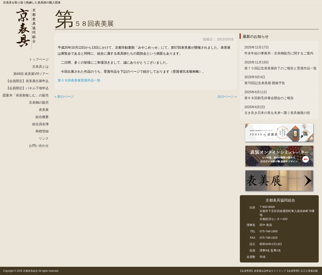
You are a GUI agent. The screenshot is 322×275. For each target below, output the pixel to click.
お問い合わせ (39, 145)
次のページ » (227, 96)
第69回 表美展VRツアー (31, 74)
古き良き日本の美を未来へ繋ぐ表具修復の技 (277, 110)
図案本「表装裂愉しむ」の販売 (26, 95)
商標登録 (42, 131)
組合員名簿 (40, 124)
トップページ (39, 59)
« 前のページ (64, 96)
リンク (44, 138)
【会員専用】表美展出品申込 (255, 270)
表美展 (44, 109)
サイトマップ (278, 270)
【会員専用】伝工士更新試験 (302, 270)
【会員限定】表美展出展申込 (27, 81)
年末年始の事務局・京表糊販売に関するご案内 (278, 50)
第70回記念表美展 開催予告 (264, 80)
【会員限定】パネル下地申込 (27, 88)
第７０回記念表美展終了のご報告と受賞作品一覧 (280, 65)
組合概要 (42, 117)
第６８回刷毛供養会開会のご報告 (269, 95)
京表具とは (40, 66)
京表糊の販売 (39, 102)
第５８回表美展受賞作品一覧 (79, 80)
